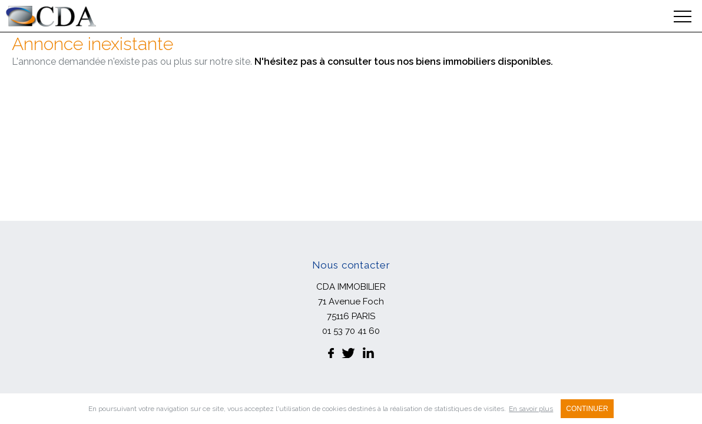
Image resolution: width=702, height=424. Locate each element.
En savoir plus (531, 409)
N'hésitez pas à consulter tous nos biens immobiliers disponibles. (403, 61)
